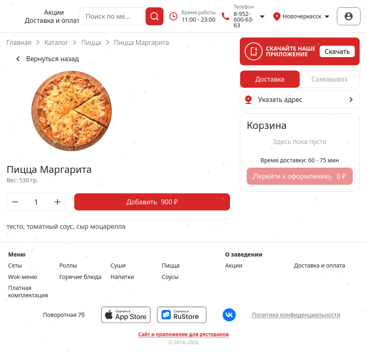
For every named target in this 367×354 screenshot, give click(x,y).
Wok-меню (22, 277)
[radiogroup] (300, 79)
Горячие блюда (81, 277)
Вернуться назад (46, 59)
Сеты (15, 265)
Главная (19, 42)
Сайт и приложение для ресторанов (183, 334)
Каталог (56, 42)
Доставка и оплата (54, 20)
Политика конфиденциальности (296, 315)
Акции (54, 12)
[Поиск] (155, 16)
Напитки (122, 277)
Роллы (68, 265)
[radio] (270, 79)
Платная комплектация (28, 291)
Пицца (91, 42)
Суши (118, 265)
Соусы (170, 277)
